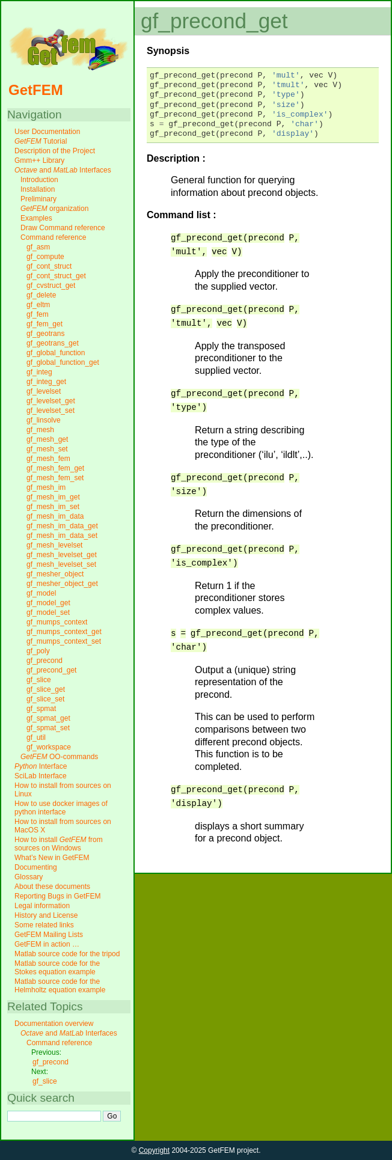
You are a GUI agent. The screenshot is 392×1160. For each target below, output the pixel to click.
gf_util (36, 737)
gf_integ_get (46, 381)
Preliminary (38, 199)
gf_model (41, 593)
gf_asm (38, 247)
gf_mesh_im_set (52, 506)
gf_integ (39, 372)
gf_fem (37, 314)
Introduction (39, 180)
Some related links (44, 925)
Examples (36, 218)
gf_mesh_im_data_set (61, 535)
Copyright (154, 1150)
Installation (37, 189)
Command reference (53, 237)
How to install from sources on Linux (62, 789)
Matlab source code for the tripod (67, 954)
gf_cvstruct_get (50, 285)
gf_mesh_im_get (53, 497)
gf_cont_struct (49, 266)
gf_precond (44, 660)
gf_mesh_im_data (55, 516)
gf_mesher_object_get (62, 583)
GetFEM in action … (46, 944)
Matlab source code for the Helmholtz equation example (59, 985)
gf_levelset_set (50, 410)
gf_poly (38, 651)
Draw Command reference (62, 228)
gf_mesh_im (46, 487)
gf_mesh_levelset (54, 545)
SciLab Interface (40, 776)
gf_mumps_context (56, 622)
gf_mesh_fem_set (55, 478)
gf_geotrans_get (52, 343)
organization (54, 208)
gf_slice (38, 680)
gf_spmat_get (48, 718)
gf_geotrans (45, 333)
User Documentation (47, 131)
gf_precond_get (51, 670)
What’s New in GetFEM (51, 857)
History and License (46, 915)
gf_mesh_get (47, 439)
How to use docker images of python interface (61, 807)
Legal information (42, 906)
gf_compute (45, 256)
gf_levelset (43, 391)
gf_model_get (48, 603)
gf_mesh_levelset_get (61, 555)
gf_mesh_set (47, 449)
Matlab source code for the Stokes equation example (57, 967)
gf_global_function (55, 353)
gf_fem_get (44, 324)
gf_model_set (48, 612)
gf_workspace (48, 747)
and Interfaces (62, 170)
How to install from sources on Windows (58, 843)
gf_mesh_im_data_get (62, 526)
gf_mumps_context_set (63, 641)
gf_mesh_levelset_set (61, 564)
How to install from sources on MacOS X (62, 825)
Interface (40, 766)
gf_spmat (41, 708)
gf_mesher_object (55, 574)
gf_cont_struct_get (56, 276)
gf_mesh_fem (48, 458)
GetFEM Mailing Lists (48, 934)
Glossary (28, 877)
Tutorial (40, 141)
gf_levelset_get (50, 401)
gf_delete (41, 295)
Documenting (35, 867)
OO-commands (59, 756)
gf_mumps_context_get (64, 631)
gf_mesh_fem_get (55, 468)
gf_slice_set (45, 699)
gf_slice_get (45, 689)
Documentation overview (53, 1023)
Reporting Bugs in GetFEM (57, 896)
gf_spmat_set (48, 728)
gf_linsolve (43, 420)
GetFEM (35, 90)
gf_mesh (40, 430)
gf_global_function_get (62, 362)
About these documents (52, 886)
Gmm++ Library (39, 160)
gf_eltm (38, 305)
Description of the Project (54, 151)
